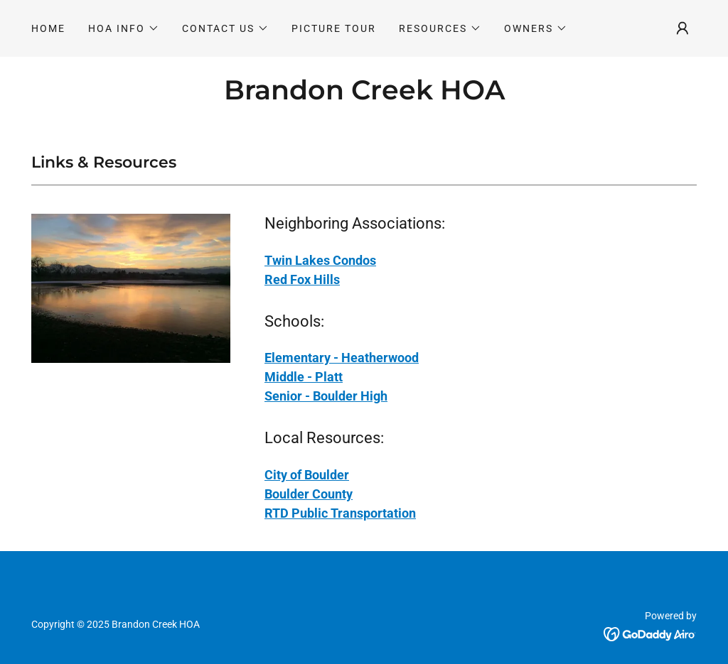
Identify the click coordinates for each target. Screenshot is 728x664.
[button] (123, 28)
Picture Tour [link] (333, 28)
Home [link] (48, 28)
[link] (364, 95)
